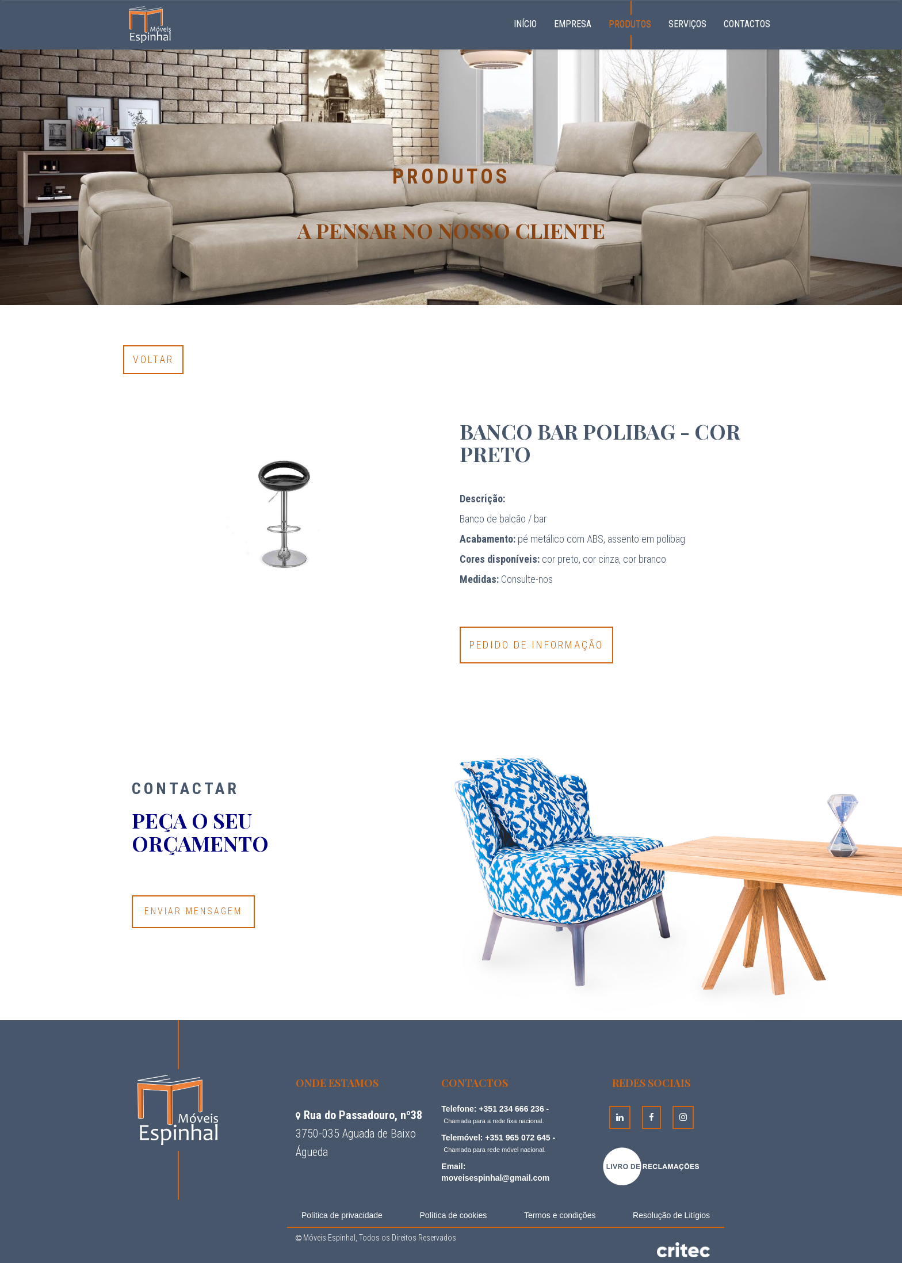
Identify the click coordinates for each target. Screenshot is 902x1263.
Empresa (572, 23)
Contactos (747, 23)
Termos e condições (560, 1215)
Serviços (687, 23)
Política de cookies (453, 1215)
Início (529, 22)
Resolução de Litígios (671, 1215)
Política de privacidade (342, 1215)
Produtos (630, 23)
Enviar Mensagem (193, 911)
